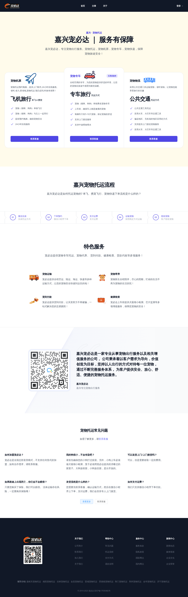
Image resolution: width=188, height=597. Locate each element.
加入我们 (79, 557)
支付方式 (109, 557)
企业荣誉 (170, 563)
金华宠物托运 (149, 581)
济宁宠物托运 (163, 581)
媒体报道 (170, 551)
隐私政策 (140, 551)
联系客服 (34, 138)
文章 (94, 5)
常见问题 (109, 545)
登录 (180, 5)
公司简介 (79, 545)
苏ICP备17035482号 (102, 590)
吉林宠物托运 (63, 581)
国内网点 (140, 563)
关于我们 (79, 563)
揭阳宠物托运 (49, 581)
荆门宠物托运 (121, 581)
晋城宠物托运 (91, 581)
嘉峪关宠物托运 (34, 581)
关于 (105, 5)
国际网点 (140, 557)
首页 (83, 5)
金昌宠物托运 (77, 581)
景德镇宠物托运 (106, 581)
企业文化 (170, 557)
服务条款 (140, 545)
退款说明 (109, 563)
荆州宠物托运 (135, 581)
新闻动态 (170, 545)
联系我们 (79, 551)
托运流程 (109, 551)
